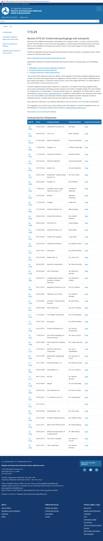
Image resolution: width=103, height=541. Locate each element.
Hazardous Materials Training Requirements (44, 72)
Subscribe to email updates (88, 463)
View (86, 127)
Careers (47, 517)
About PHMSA (6, 508)
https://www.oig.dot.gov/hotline (47, 490)
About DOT (87, 508)
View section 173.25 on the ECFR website (41, 111)
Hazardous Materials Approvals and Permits (10, 38)
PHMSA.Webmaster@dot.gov (75, 108)
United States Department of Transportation (16, 4)
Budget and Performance (92, 511)
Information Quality (90, 520)
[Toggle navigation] (98, 9)
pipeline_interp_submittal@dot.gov (50, 93)
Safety (4, 517)
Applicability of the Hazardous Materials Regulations (47, 68)
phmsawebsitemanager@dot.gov (35, 494)
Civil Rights (87, 514)
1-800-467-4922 (36, 480)
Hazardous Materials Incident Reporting (43, 70)
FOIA (85, 517)
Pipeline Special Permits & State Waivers (12, 52)
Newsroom (24, 17)
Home (5, 26)
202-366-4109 (30, 477)
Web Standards (89, 534)
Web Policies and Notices (92, 531)
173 (10, 26)
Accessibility (49, 514)
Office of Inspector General (92, 525)
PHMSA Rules (7, 32)
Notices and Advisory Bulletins (10, 45)
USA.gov (86, 528)
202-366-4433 (7, 474)
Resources (5, 514)
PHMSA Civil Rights (51, 508)
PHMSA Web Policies (52, 511)
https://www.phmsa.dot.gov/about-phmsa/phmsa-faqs (46, 58)
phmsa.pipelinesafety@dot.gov (47, 483)
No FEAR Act (88, 522)
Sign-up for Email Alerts (10, 17)
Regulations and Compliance (11, 511)
